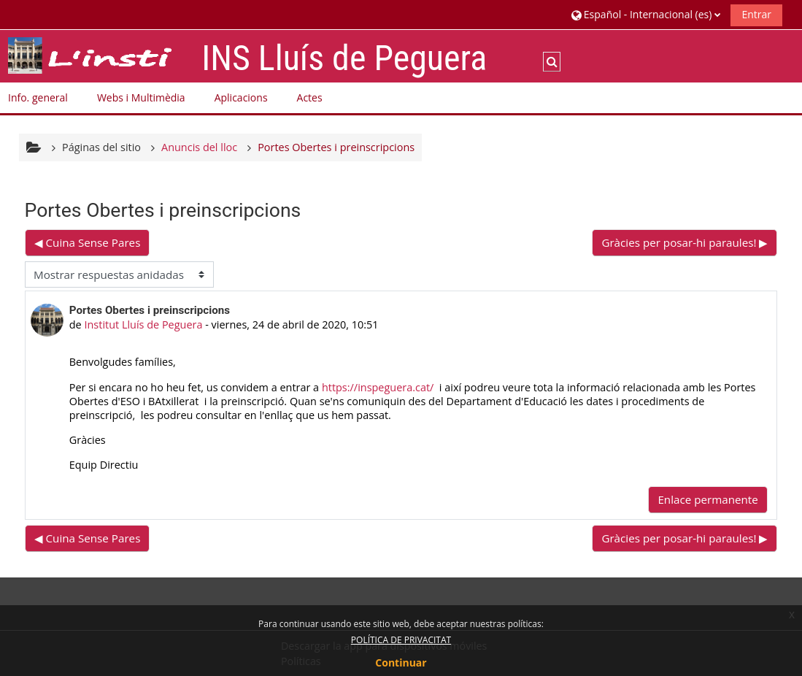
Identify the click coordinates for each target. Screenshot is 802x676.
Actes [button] (310, 97)
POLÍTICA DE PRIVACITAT (401, 640)
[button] (646, 14)
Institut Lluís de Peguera (143, 324)
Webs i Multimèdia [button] (141, 97)
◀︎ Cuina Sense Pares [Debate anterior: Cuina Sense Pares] (87, 242)
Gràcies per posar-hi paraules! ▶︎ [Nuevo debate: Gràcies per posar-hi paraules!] (684, 242)
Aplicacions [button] (241, 97)
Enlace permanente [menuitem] (707, 499)
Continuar (400, 662)
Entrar (756, 14)
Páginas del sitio (101, 147)
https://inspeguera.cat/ (377, 387)
